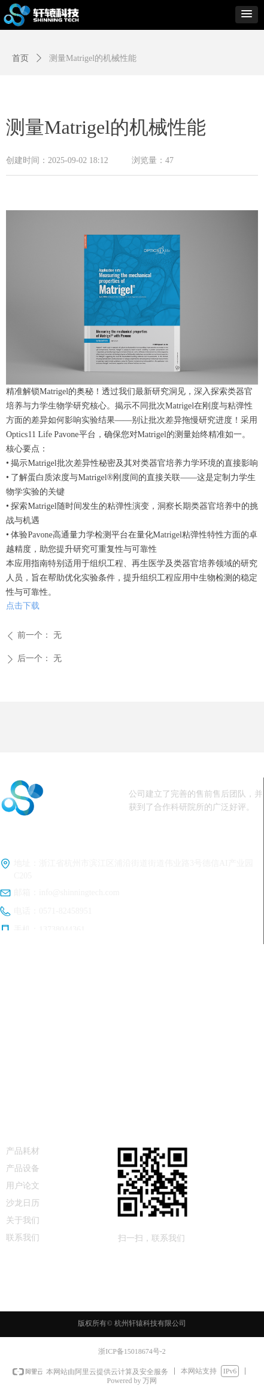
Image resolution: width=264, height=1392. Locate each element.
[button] (246, 14)
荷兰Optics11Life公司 (132, 985)
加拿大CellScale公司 (132, 1020)
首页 (20, 58)
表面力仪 (132, 1088)
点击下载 (23, 605)
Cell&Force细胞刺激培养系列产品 (135, 1054)
